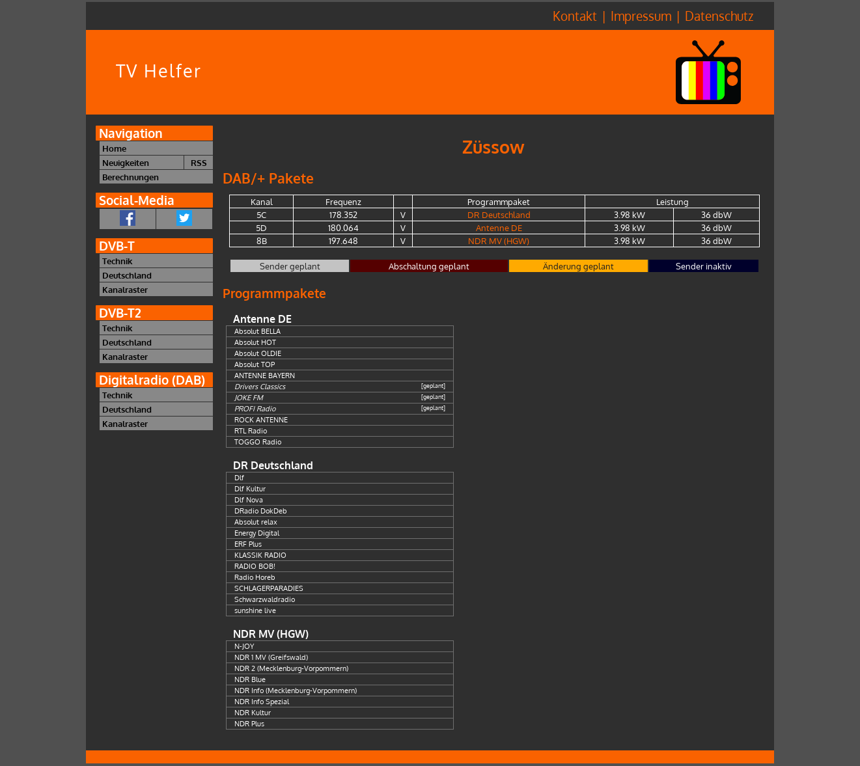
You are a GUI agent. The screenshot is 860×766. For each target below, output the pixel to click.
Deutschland (127, 274)
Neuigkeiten (125, 162)
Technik (117, 260)
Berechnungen (130, 176)
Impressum (641, 15)
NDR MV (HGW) (498, 240)
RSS (199, 162)
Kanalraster (125, 289)
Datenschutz (719, 15)
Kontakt (575, 15)
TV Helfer (159, 70)
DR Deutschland (499, 214)
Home (114, 148)
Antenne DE (499, 227)
